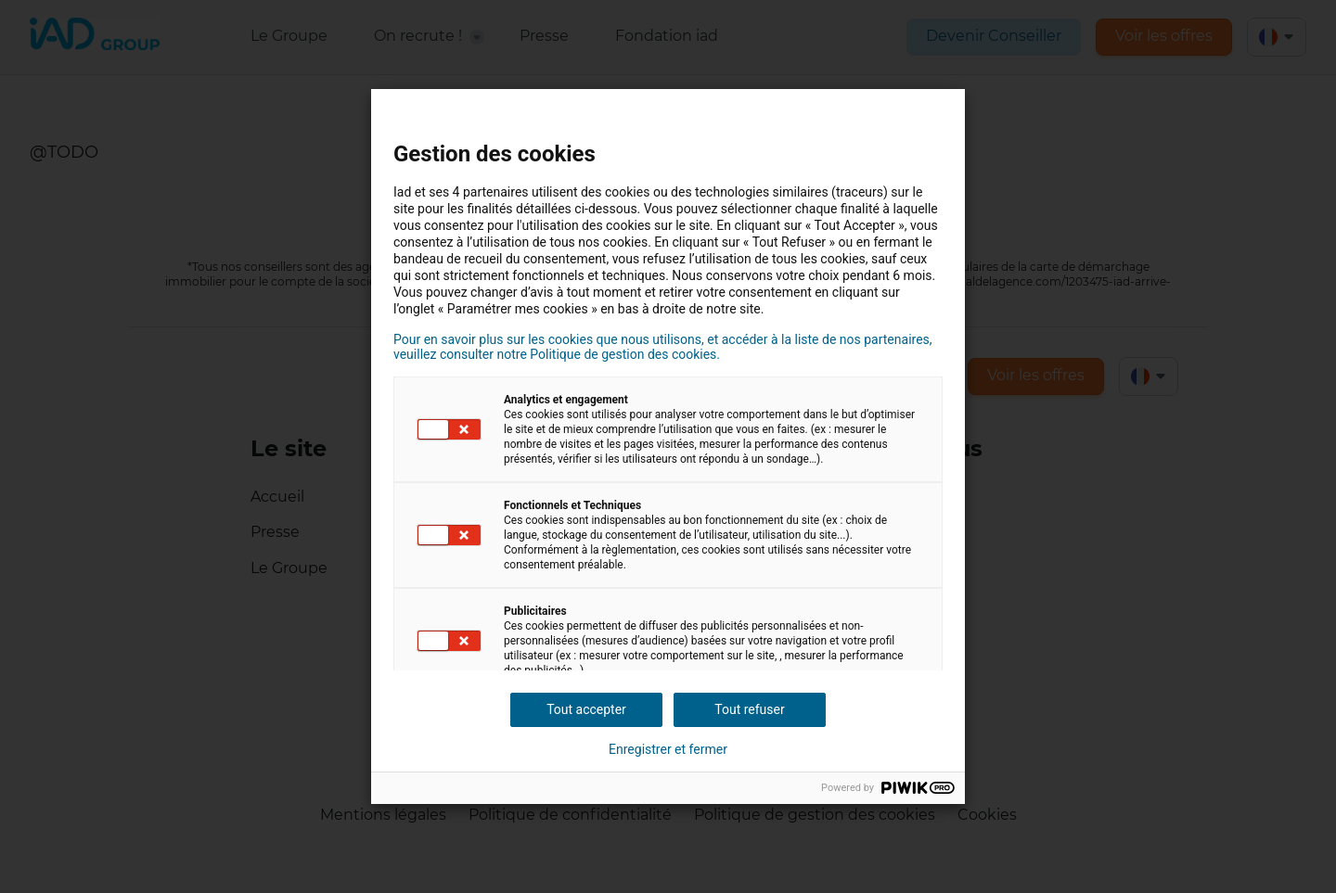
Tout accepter (586, 709)
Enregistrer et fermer (668, 749)
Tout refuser (749, 709)
